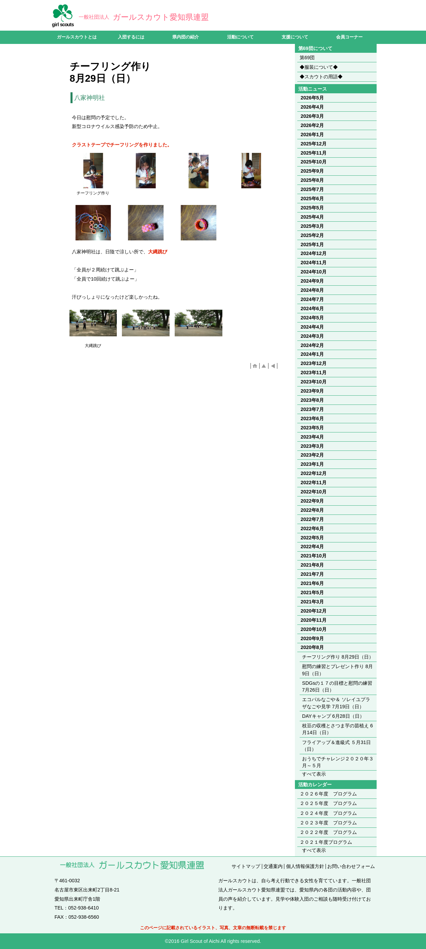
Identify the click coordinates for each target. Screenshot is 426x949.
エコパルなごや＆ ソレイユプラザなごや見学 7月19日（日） (336, 703)
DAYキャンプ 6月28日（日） (333, 716)
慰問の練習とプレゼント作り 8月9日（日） (337, 670)
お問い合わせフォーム (351, 866)
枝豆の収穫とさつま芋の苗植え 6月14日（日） (337, 729)
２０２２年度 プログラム (328, 832)
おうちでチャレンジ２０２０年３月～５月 (338, 762)
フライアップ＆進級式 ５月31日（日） (336, 746)
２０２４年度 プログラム (328, 813)
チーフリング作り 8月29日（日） (338, 657)
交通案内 (273, 866)
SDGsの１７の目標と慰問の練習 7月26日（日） (337, 686)
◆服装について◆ (319, 67)
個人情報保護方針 (305, 866)
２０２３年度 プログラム (328, 822)
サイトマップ (246, 866)
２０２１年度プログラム (326, 842)
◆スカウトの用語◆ (321, 76)
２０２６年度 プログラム (328, 793)
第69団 (307, 57)
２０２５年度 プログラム (328, 803)
